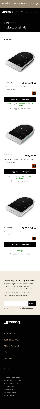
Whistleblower (10, 395)
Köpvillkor (8, 389)
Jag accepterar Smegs (19, 308)
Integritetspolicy (11, 383)
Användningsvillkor (12, 380)
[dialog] (34, 93)
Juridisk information (12, 378)
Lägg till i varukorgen (20, 99)
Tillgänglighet (10, 392)
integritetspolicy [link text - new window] (27, 308)
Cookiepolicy (9, 386)
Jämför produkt (10, 89)
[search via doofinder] (17, 12)
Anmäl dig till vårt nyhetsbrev (19, 280)
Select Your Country (10, 369)
